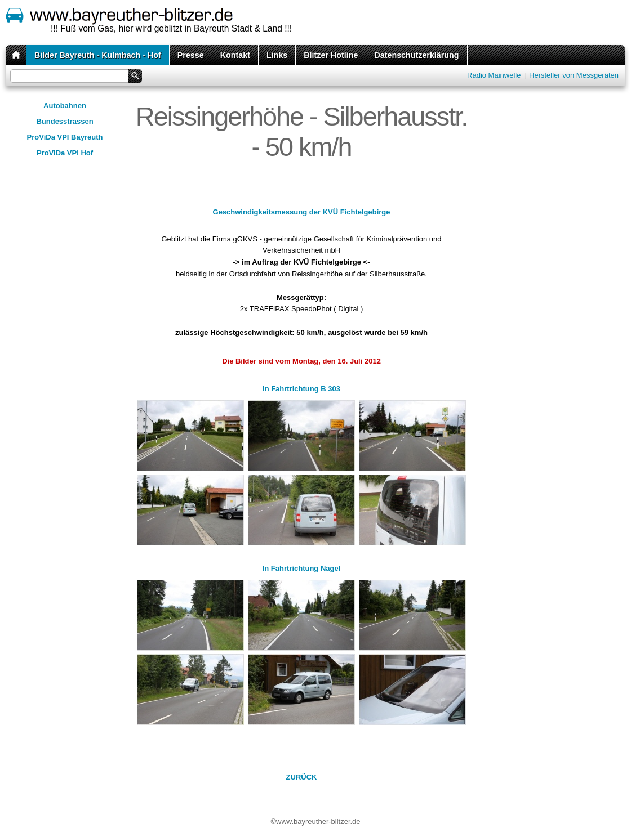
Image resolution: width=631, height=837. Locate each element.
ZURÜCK (301, 777)
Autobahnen (64, 105)
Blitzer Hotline (331, 55)
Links (276, 55)
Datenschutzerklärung (416, 55)
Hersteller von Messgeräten (574, 75)
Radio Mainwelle (494, 75)
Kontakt (235, 55)
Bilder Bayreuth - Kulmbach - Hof (97, 55)
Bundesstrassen (64, 121)
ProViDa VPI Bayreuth (65, 137)
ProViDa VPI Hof (65, 153)
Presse (190, 55)
